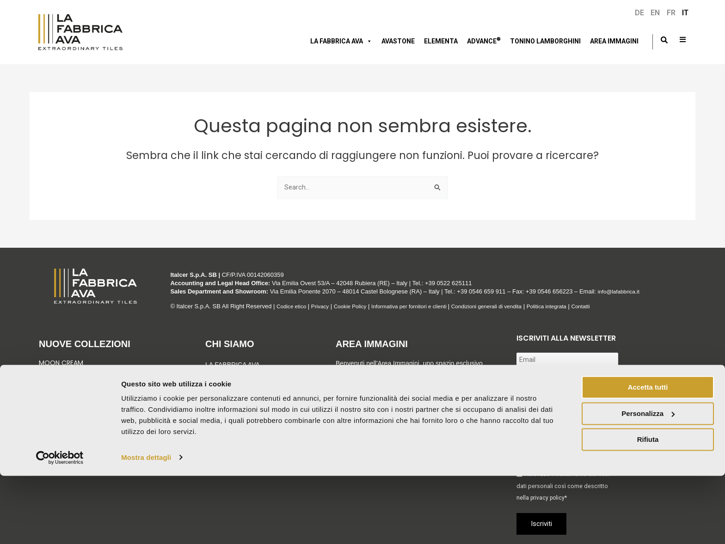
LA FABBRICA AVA (232, 364)
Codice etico (293, 306)
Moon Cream (61, 362)
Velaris (50, 396)
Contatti (612, 306)
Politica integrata (575, 306)
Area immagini (614, 41)
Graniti (52, 379)
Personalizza (648, 482)
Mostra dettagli (146, 526)
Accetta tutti (648, 456)
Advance (484, 40)
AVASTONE (398, 41)
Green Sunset (61, 388)
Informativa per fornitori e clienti (423, 306)
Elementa (441, 41)
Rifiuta (648, 508)
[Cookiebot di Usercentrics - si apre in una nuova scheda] (59, 526)
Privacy (324, 306)
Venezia (51, 371)
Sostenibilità (229, 393)
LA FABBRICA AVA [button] (341, 41)
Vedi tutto (58, 415)
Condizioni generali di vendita (508, 306)
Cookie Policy (357, 306)
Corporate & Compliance (250, 407)
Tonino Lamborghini (545, 41)
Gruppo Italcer (233, 379)
